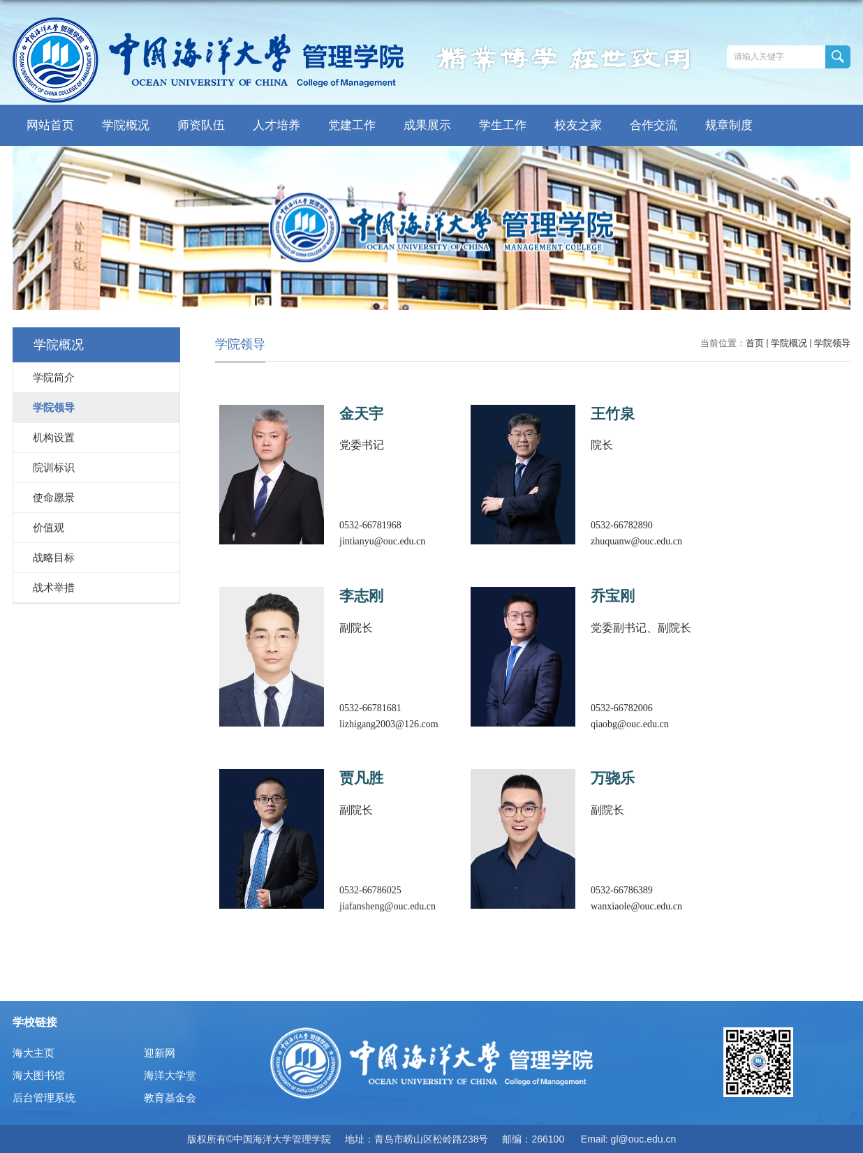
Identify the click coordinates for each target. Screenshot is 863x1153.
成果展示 (427, 125)
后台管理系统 (44, 1097)
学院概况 (125, 125)
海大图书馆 (39, 1075)
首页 (755, 343)
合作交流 (653, 125)
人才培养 (276, 125)
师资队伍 (201, 125)
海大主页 (33, 1053)
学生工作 (502, 125)
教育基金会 (170, 1097)
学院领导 (832, 343)
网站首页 (50, 125)
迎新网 (159, 1053)
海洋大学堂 (170, 1075)
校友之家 (578, 125)
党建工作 (352, 125)
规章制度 (729, 125)
